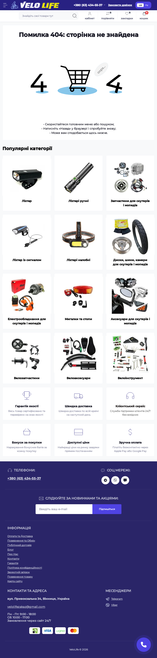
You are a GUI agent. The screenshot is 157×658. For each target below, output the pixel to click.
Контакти (13, 558)
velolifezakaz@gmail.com (26, 607)
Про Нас (12, 554)
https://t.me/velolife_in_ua (105, 480)
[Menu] (5, 5)
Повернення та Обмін (21, 540)
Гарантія (12, 563)
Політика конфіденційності (24, 567)
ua (140, 5)
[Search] (74, 16)
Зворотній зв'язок (18, 572)
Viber (114, 605)
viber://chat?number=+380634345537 (115, 480)
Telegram (117, 598)
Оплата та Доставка (20, 536)
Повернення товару (20, 576)
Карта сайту (14, 581)
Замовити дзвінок (120, 5)
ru (146, 5)
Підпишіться (107, 509)
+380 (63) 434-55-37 (24, 478)
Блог (10, 549)
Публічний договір (19, 545)
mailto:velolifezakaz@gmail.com (125, 480)
